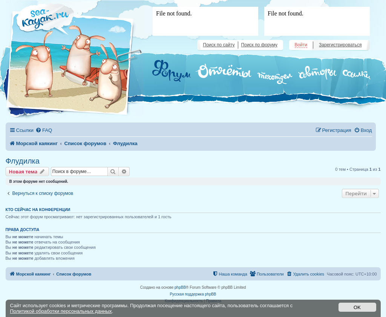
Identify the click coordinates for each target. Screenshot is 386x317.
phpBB (180, 287)
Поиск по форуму (259, 44)
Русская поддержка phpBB (193, 294)
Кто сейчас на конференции (38, 209)
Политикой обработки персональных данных (61, 311)
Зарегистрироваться (340, 44)
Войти (301, 44)
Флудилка (23, 161)
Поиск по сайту (219, 44)
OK (357, 307)
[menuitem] (43, 130)
